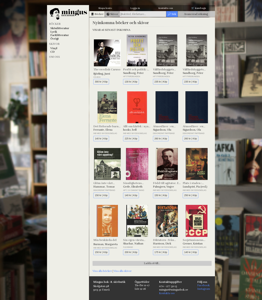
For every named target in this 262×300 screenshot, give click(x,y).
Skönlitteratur (59, 28)
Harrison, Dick (162, 243)
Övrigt (54, 38)
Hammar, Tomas (104, 186)
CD (52, 52)
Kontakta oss (165, 8)
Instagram (203, 289)
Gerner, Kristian (193, 243)
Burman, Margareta (105, 244)
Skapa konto (105, 8)
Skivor (54, 44)
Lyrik (53, 32)
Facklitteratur (59, 35)
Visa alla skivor (123, 271)
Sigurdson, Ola (162, 129)
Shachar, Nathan (133, 243)
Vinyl (53, 48)
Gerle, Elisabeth (132, 186)
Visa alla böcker (102, 271)
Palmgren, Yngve (163, 186)
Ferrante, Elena (102, 129)
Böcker (55, 24)
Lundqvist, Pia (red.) (195, 186)
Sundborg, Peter (133, 73)
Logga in (135, 8)
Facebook (203, 285)
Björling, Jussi (101, 73)
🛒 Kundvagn (198, 8)
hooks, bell (130, 129)
